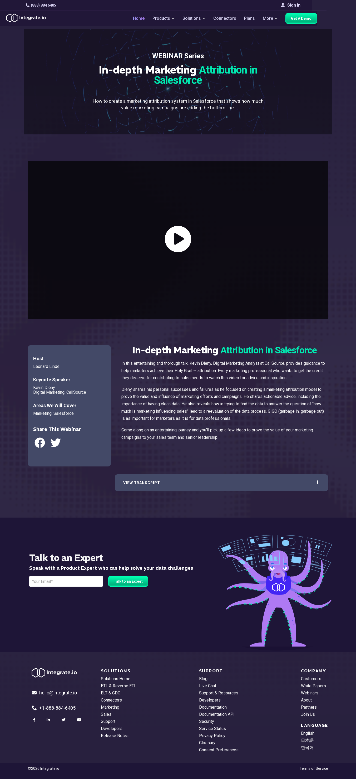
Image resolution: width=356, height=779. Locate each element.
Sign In (318, 5)
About (306, 700)
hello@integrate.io (54, 692)
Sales (106, 714)
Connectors (239, 18)
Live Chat (207, 685)
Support (108, 721)
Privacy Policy (212, 735)
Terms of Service (314, 768)
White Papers (313, 685)
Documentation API (217, 714)
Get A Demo (316, 19)
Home (153, 18)
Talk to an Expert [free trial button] (128, 581)
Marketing (110, 707)
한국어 (307, 747)
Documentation (213, 707)
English (307, 733)
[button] (221, 482)
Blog (203, 678)
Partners (309, 707)
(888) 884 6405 (43, 5)
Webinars (309, 692)
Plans (264, 18)
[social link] (35, 720)
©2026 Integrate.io (43, 768)
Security (206, 721)
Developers (111, 728)
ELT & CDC (110, 692)
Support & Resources (218, 692)
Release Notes (114, 735)
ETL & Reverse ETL (118, 685)
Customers (311, 678)
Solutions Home (115, 678)
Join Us (308, 714)
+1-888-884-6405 (54, 708)
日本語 (307, 740)
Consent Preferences (219, 749)
